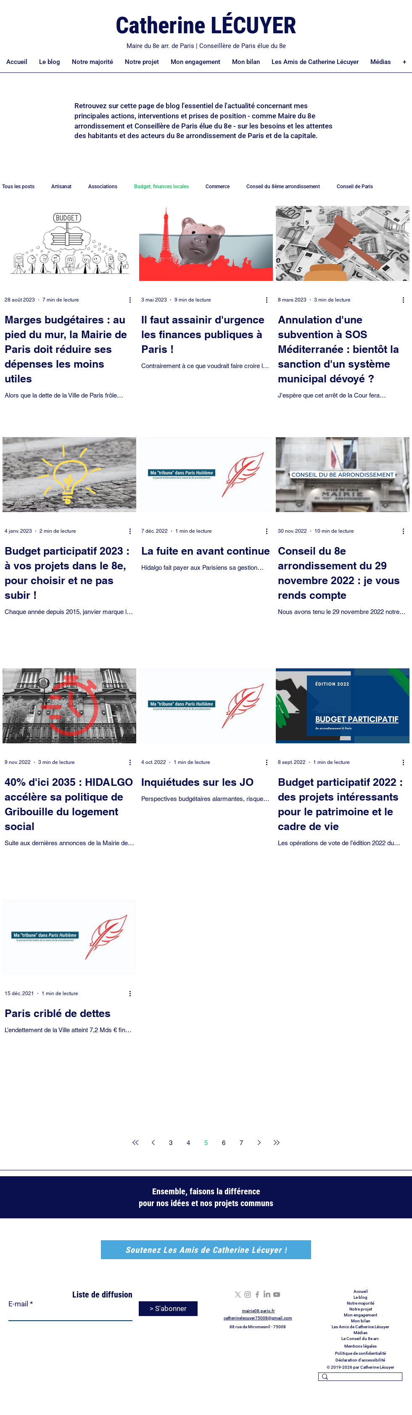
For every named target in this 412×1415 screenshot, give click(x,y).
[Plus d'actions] (133, 300)
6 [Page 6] (223, 1142)
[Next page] (259, 1142)
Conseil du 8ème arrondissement (283, 187)
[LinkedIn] (267, 1294)
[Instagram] (247, 1294)
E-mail (18, 1304)
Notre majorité (360, 1303)
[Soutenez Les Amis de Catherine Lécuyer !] (206, 1249)
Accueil (361, 1291)
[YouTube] (276, 1294)
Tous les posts (18, 187)
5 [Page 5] (206, 1142)
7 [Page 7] (241, 1142)
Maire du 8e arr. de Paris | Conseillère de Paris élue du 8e (206, 46)
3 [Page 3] (170, 1142)
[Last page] (276, 1142)
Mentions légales (360, 1346)
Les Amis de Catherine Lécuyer (360, 1326)
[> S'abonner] (168, 1308)
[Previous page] (153, 1142)
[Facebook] (257, 1294)
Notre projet (360, 1309)
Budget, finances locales (161, 187)
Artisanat (61, 187)
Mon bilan (360, 1321)
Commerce (218, 187)
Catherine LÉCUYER (206, 25)
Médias (360, 1332)
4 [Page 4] (188, 1142)
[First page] (135, 1142)
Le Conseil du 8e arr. (360, 1338)
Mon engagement (360, 1315)
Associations (102, 187)
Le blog (360, 1297)
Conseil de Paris (355, 187)
